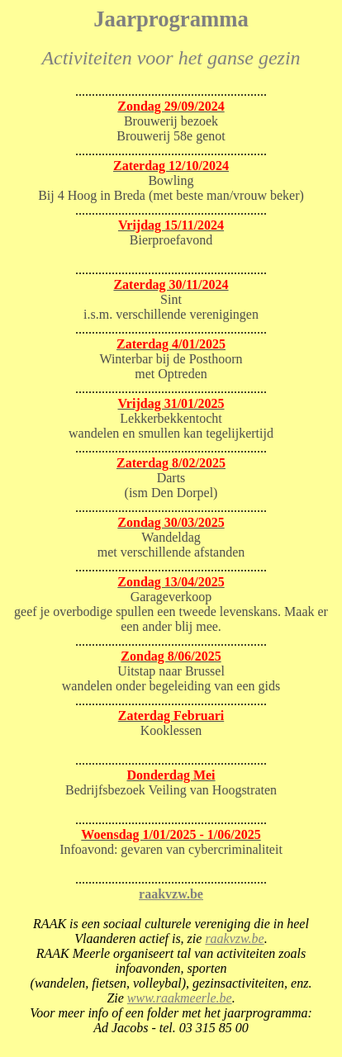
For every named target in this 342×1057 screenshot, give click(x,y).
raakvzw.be (171, 894)
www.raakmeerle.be (179, 998)
